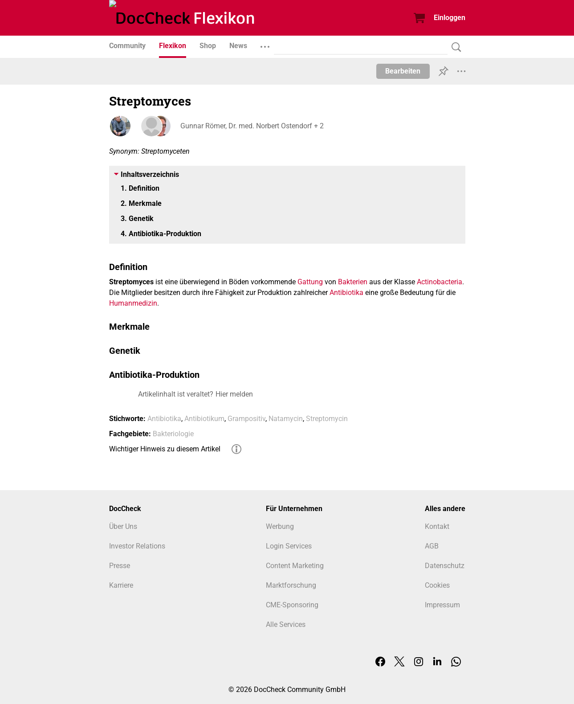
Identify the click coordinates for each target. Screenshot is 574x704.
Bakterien (352, 282)
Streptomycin (327, 418)
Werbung (280, 526)
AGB (432, 546)
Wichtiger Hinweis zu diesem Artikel (164, 449)
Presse (119, 565)
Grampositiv (246, 418)
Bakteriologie (173, 434)
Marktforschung (291, 585)
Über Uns (123, 526)
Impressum (442, 605)
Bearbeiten (402, 71)
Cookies (437, 585)
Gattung (310, 282)
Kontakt (437, 526)
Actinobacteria (439, 282)
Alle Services (285, 624)
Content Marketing (295, 565)
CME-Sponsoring (292, 605)
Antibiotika (346, 292)
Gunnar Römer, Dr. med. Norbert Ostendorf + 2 (252, 126)
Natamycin (286, 418)
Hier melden (234, 394)
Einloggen (449, 17)
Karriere (121, 585)
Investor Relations (137, 546)
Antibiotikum (204, 418)
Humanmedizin (133, 303)
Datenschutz (444, 565)
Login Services (289, 546)
